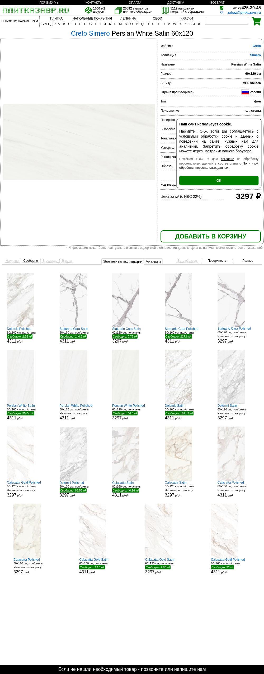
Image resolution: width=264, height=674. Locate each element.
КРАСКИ (187, 18)
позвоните (152, 669)
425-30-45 (246, 8)
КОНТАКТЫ (94, 2)
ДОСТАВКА (175, 2)
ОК (218, 180)
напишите (185, 669)
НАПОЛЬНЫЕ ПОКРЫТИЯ (92, 18)
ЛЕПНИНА (128, 18)
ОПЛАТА (135, 2)
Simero (255, 55)
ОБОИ (157, 18)
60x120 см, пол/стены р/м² (132, 335)
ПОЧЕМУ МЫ (49, 2)
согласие (227, 159)
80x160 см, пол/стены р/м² (26, 335)
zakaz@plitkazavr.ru (244, 13)
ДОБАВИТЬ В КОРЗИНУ (210, 236)
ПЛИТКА (56, 18)
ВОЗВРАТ (217, 2)
